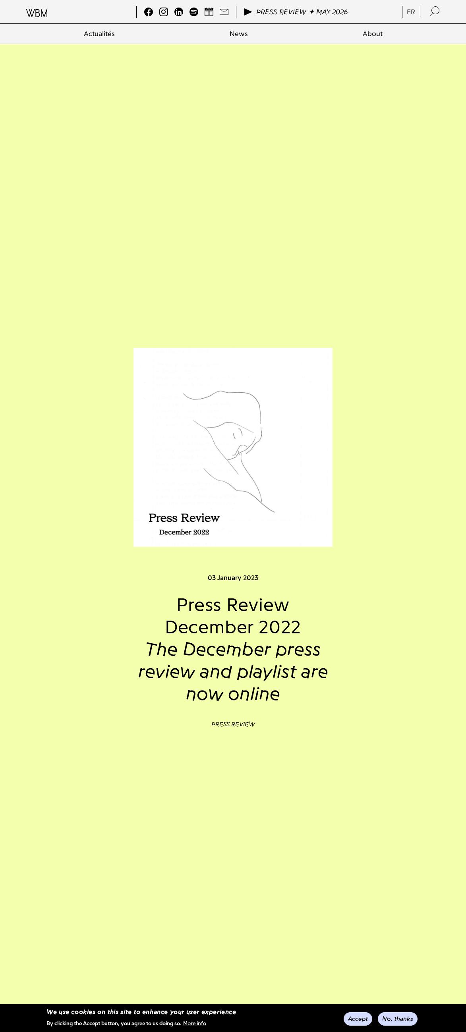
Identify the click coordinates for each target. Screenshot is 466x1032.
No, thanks (397, 1018)
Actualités (99, 33)
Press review (233, 724)
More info (194, 1023)
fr (411, 12)
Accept (358, 1018)
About (373, 33)
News (239, 33)
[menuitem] (99, 34)
